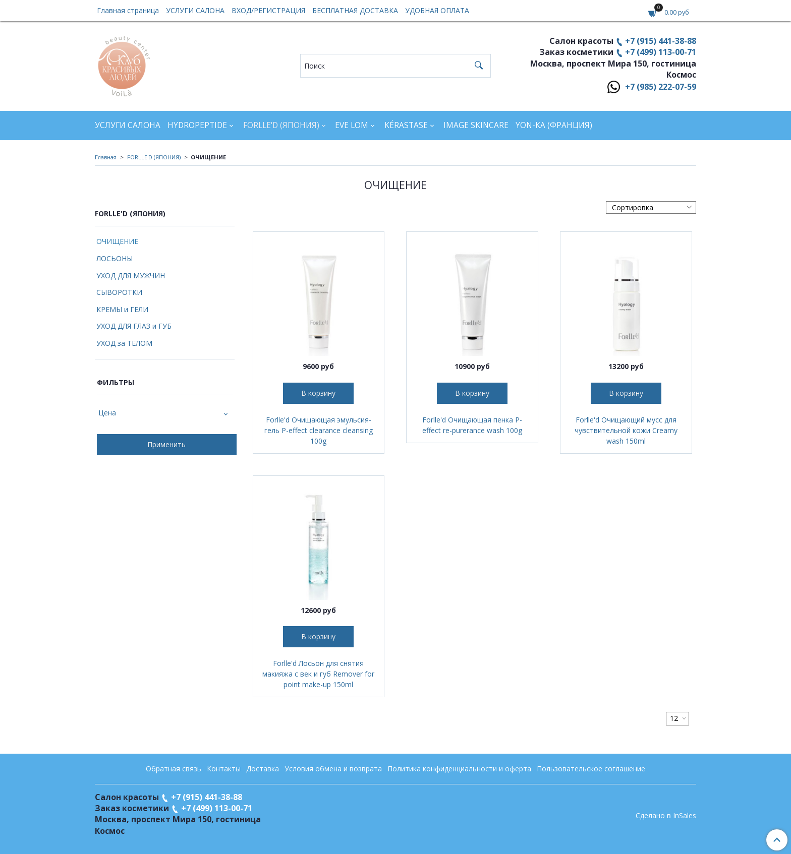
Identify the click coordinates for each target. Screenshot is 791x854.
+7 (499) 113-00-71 (660, 51)
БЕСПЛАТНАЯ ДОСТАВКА (355, 10)
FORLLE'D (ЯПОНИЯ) (281, 125)
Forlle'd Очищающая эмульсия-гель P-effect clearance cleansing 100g (318, 430)
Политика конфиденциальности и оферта (459, 768)
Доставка (262, 768)
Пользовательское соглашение (591, 768)
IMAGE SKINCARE (475, 125)
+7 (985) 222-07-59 (660, 86)
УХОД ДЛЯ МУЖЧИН (130, 275)
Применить (166, 444)
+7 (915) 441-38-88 (660, 40)
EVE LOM (351, 125)
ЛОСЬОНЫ (114, 258)
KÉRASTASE (406, 125)
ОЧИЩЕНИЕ (117, 241)
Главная (106, 157)
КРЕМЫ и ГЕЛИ (122, 309)
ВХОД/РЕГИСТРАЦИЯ (268, 10)
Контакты (224, 768)
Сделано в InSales (666, 815)
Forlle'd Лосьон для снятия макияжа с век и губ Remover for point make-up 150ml (318, 673)
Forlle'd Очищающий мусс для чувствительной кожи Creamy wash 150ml (626, 430)
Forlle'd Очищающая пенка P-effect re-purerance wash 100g (472, 425)
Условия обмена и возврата (333, 768)
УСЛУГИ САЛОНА (195, 10)
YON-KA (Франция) (554, 125)
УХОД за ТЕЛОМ (124, 343)
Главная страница (128, 10)
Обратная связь (173, 768)
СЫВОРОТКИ (119, 292)
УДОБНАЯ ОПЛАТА (437, 10)
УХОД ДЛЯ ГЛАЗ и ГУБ (134, 326)
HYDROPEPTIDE (197, 125)
